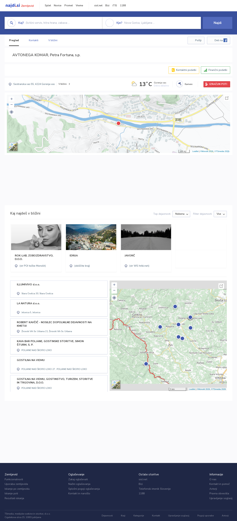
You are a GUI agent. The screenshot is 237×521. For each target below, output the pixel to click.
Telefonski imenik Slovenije (155, 489)
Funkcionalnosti (14, 479)
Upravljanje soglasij (220, 498)
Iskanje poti (11, 493)
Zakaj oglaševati (78, 479)
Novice (57, 5)
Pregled (14, 40)
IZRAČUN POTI (218, 84)
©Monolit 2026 (206, 151)
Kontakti (33, 40)
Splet (48, 5)
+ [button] (11, 99)
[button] (11, 112)
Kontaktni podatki (186, 70)
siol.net (98, 5)
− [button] (11, 105)
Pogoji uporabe (205, 515)
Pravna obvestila (219, 493)
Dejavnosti (107, 515)
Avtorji (213, 489)
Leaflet (195, 151)
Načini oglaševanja (79, 484)
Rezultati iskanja (14, 498)
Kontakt (156, 515)
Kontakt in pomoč (219, 484)
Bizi (107, 5)
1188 (123, 5)
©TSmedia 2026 (221, 151)
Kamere (188, 84)
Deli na (221, 40)
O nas (212, 479)
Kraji (123, 515)
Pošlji (198, 40)
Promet (68, 5)
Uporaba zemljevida (16, 484)
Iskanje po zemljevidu (17, 489)
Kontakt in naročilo (79, 493)
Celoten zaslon (227, 98)
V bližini (52, 40)
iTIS (114, 5)
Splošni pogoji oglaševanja (84, 489)
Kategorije (138, 515)
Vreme (79, 5)
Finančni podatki (217, 70)
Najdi (217, 23)
